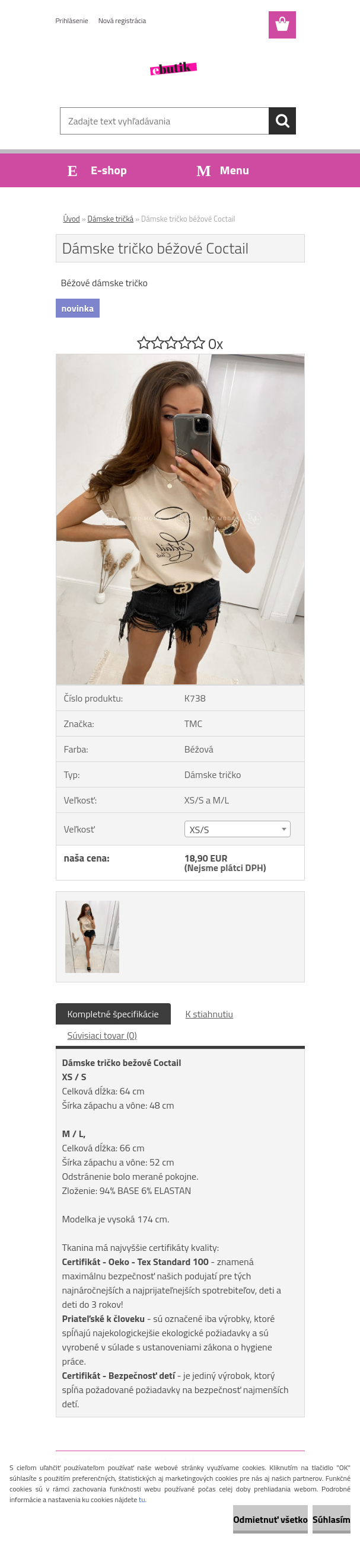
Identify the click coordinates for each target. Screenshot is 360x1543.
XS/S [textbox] (199, 829)
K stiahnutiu (210, 1014)
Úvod (71, 219)
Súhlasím (332, 1519)
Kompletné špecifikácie (113, 1014)
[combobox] (237, 829)
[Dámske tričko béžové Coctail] (180, 359)
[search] (282, 121)
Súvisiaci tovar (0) (102, 1035)
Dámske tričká (111, 219)
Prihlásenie (72, 20)
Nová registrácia (122, 20)
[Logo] (172, 68)
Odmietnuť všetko (270, 1519)
